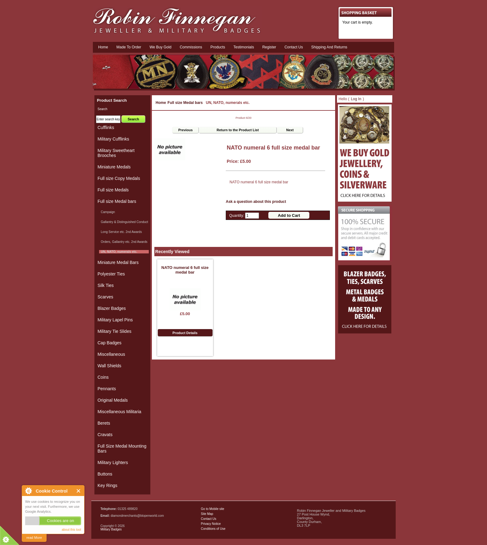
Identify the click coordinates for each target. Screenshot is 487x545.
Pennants (107, 388)
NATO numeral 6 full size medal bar (185, 270)
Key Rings (107, 485)
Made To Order (128, 47)
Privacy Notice (211, 523)
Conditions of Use (213, 528)
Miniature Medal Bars (118, 262)
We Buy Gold (160, 47)
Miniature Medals (114, 166)
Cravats (105, 434)
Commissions (191, 47)
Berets (104, 423)
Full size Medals (113, 189)
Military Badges (110, 529)
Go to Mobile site (212, 509)
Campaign (107, 212)
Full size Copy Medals (119, 178)
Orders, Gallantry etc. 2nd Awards (123, 241)
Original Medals (113, 400)
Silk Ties (106, 285)
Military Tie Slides (114, 331)
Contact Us (208, 518)
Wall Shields (109, 365)
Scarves (105, 296)
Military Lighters (113, 462)
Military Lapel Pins (115, 319)
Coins (103, 377)
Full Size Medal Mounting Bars (122, 448)
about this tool (71, 529)
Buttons (105, 473)
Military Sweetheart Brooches (116, 153)
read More (34, 537)
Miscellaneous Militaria (119, 411)
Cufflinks (106, 127)
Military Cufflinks (113, 138)
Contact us (293, 47)
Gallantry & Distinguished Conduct (123, 222)
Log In (356, 99)
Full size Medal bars (185, 103)
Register (269, 47)
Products (217, 47)
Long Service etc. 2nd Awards (120, 232)
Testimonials (244, 47)
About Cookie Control (28, 490)
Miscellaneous (111, 354)
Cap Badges (109, 342)
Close (79, 491)
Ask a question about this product (256, 201)
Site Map (207, 514)
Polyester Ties (111, 273)
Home (103, 47)
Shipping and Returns (329, 47)
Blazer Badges (112, 308)
